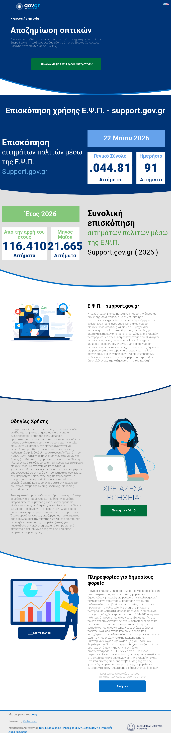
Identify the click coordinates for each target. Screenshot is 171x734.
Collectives (30, 721)
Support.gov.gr (24, 172)
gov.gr (34, 714)
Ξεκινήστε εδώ (124, 511)
